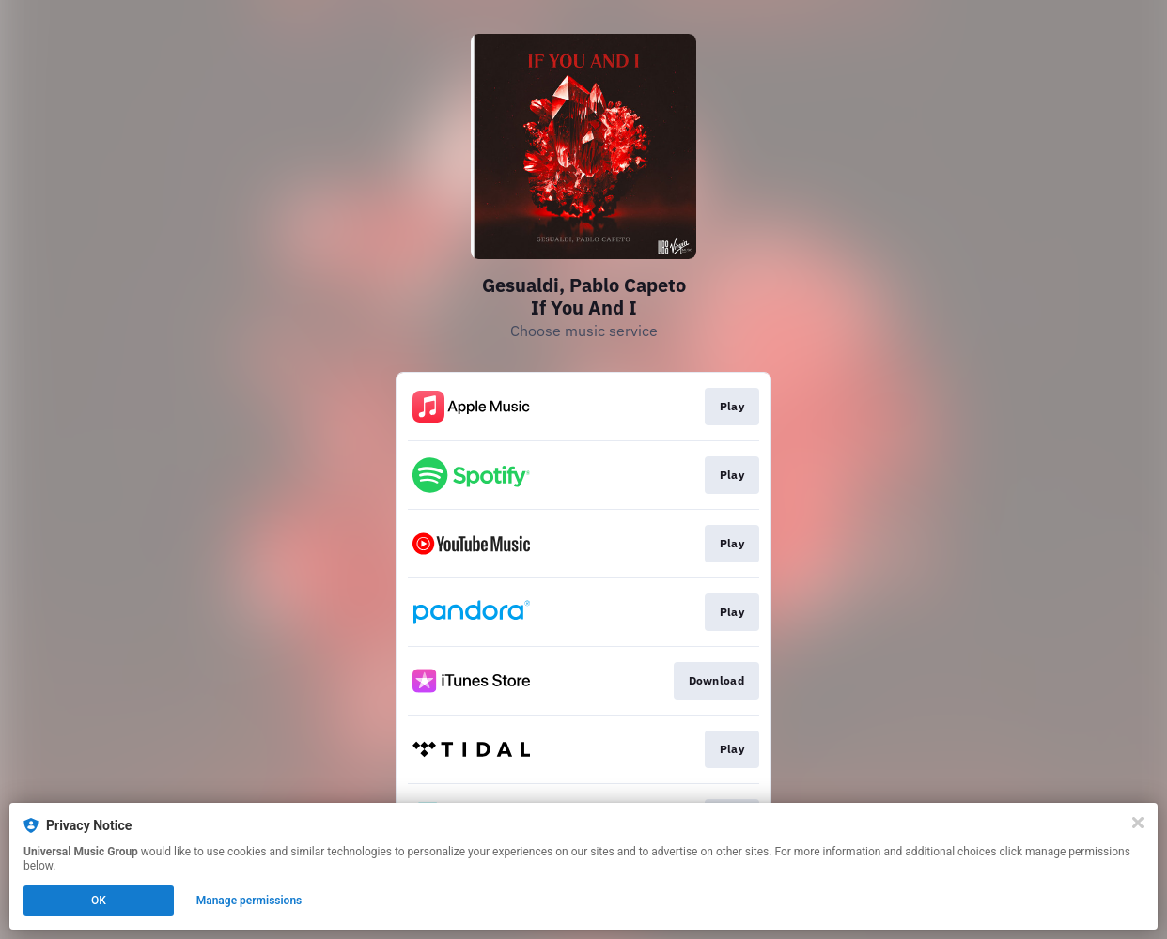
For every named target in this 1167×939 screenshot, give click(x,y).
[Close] (1138, 823)
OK (98, 900)
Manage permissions (249, 900)
